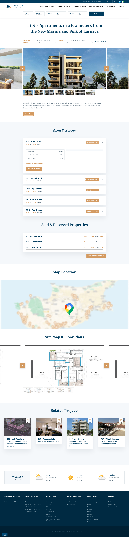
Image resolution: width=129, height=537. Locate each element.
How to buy (49, 502)
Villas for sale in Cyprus (31, 506)
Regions (89, 509)
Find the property (112, 506)
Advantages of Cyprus (93, 502)
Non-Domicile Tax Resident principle (53, 519)
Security (89, 511)
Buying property (80, 6)
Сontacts (110, 502)
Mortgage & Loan (50, 511)
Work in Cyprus (71, 504)
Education (90, 514)
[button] (22, 68)
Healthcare (90, 516)
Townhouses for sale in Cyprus (33, 509)
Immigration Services (96, 6)
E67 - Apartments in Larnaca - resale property (48, 440)
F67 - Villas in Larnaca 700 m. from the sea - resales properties (110, 441)
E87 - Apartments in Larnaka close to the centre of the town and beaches (78, 442)
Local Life (90, 506)
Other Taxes (49, 509)
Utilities (48, 514)
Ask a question (86, 1)
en (104, 1)
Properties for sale (64, 6)
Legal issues (49, 504)
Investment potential (92, 519)
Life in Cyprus (110, 6)
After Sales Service (51, 516)
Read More (28, 113)
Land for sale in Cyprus (31, 511)
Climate (89, 504)
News (88, 521)
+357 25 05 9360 (97, 1)
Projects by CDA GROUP (47, 6)
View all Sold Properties (95, 255)
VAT (47, 506)
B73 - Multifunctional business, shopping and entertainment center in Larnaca (17, 442)
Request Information (34, 168)
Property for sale (29, 502)
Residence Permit (71, 502)
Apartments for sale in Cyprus (33, 504)
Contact (121, 6)
